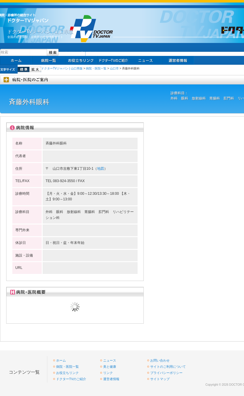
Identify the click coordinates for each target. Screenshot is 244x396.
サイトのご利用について (168, 366)
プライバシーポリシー (166, 373)
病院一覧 (48, 60)
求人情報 (113, 60)
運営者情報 (111, 379)
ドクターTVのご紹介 (71, 379)
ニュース (145, 60)
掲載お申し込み (178, 60)
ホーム (16, 60)
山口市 (114, 68)
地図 (100, 169)
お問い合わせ (160, 360)
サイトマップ (73, 52)
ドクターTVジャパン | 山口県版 (62, 68)
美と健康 (109, 366)
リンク (92, 52)
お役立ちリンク (81, 60)
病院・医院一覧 (96, 68)
